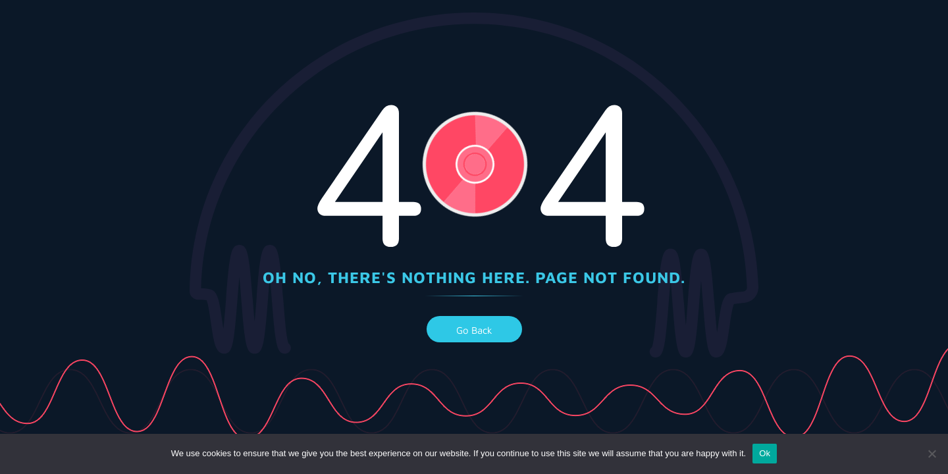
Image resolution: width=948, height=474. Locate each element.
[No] (931, 453)
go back (474, 330)
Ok (764, 453)
